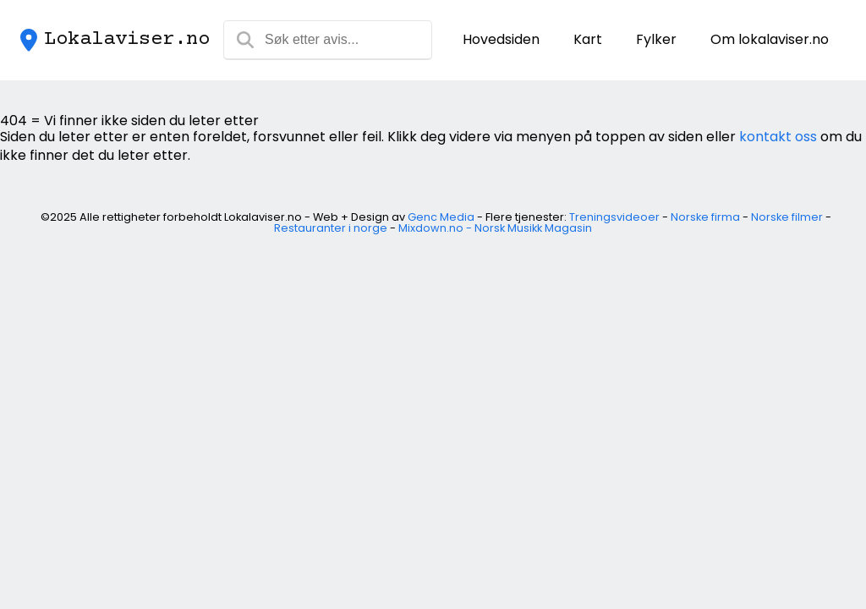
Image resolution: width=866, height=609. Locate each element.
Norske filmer (787, 217)
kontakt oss (778, 136)
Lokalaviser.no (127, 40)
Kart (587, 39)
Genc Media (441, 217)
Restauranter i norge (330, 228)
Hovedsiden (501, 39)
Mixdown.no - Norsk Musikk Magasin (495, 228)
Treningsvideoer (614, 217)
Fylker (656, 39)
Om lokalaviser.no (769, 39)
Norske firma (705, 217)
